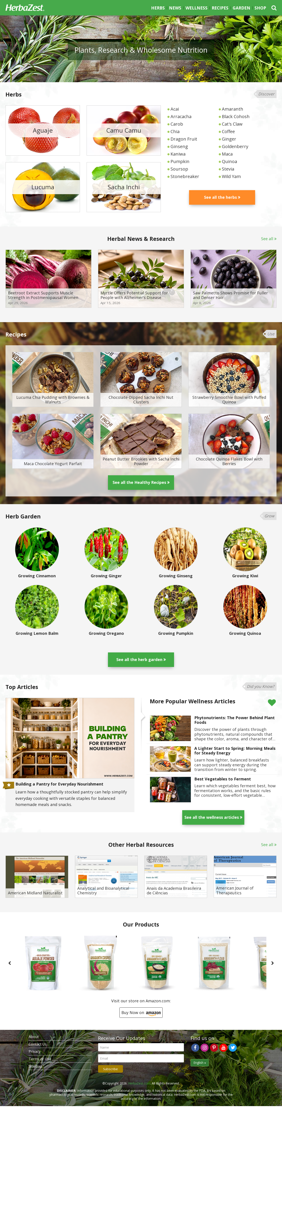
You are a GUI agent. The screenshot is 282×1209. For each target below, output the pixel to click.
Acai (175, 109)
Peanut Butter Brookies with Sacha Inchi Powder (141, 461)
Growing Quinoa (245, 633)
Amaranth (232, 109)
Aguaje (43, 130)
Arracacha (181, 116)
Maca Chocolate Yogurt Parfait (53, 463)
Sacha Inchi (124, 187)
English (199, 1062)
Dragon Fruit (184, 139)
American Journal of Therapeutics (235, 890)
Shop (260, 8)
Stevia (228, 169)
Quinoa (229, 161)
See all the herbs (220, 197)
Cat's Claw (232, 124)
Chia (175, 131)
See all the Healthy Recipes (139, 482)
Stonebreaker (185, 176)
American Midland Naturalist (35, 893)
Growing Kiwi (245, 576)
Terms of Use (40, 1059)
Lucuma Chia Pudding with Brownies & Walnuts (52, 400)
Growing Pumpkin (175, 633)
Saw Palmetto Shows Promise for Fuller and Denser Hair (230, 295)
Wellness (197, 8)
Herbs (158, 8)
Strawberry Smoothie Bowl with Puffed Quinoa (229, 400)
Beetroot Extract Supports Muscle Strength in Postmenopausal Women (43, 295)
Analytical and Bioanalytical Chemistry (103, 890)
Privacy (34, 1051)
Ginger (229, 139)
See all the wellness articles (211, 817)
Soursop (179, 169)
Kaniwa (178, 154)
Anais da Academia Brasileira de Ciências (174, 890)
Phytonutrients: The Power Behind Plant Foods (234, 720)
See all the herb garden (139, 659)
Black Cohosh (236, 116)
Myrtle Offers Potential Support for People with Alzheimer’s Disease (134, 295)
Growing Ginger (106, 576)
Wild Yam (231, 176)
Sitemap (35, 1066)
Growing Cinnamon (37, 576)
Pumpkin (180, 161)
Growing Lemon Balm (37, 633)
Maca (227, 154)
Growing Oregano (106, 633)
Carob (177, 124)
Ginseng (179, 146)
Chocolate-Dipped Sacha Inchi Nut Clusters (141, 400)
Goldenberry (235, 146)
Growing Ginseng (176, 576)
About (34, 1036)
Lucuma (42, 187)
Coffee (228, 131)
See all (267, 238)
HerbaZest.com (139, 1083)
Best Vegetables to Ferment (222, 779)
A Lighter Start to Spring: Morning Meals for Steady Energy (234, 751)
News (175, 8)
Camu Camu (123, 130)
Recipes (220, 8)
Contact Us (38, 1044)
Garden (241, 8)
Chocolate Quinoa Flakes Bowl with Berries (229, 461)
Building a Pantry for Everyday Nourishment (59, 784)
